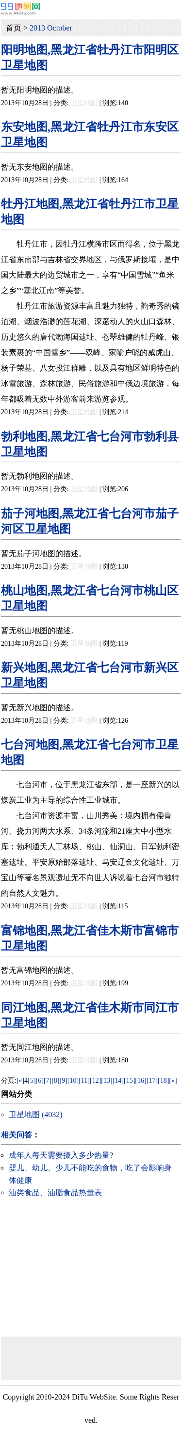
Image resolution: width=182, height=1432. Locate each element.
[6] (40, 1080)
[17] (152, 1080)
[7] (47, 1080)
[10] (73, 1080)
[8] (55, 1080)
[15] (129, 1080)
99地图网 (20, 8)
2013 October (51, 28)
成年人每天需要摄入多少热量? (61, 1155)
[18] (163, 1080)
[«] (20, 1080)
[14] (118, 1080)
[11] (84, 1080)
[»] (173, 1080)
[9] (63, 1080)
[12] (95, 1080)
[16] (140, 1080)
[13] (106, 1080)
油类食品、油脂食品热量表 (55, 1192)
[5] (31, 1080)
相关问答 (16, 1135)
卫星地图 (84, 103)
